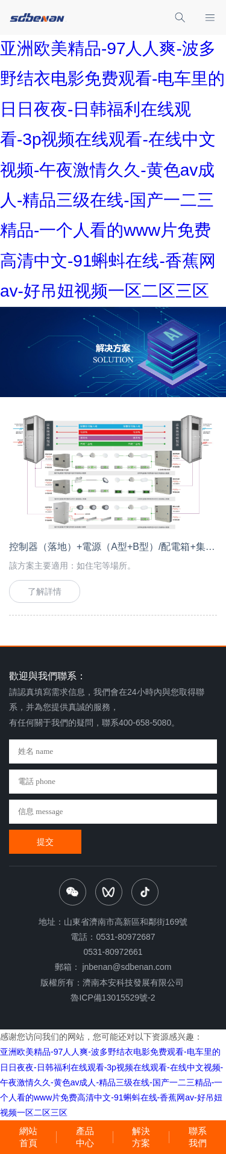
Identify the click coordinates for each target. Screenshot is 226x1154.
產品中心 (85, 1137)
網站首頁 (28, 1137)
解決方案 (141, 1137)
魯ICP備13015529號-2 (113, 997)
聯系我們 (198, 1137)
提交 (45, 842)
